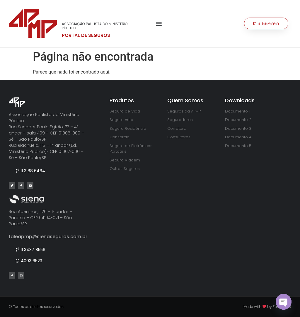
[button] (158, 23)
